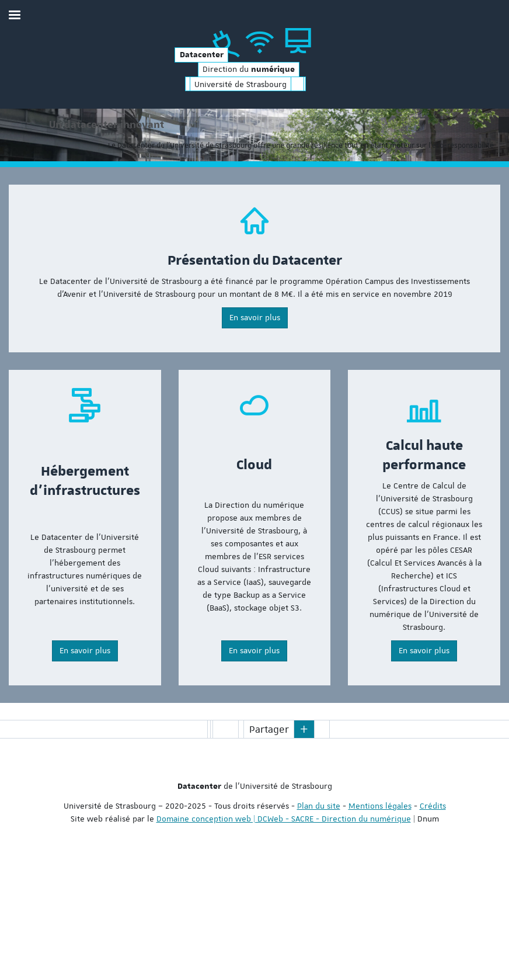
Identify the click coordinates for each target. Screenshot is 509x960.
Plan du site (318, 898)
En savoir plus (254, 410)
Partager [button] (269, 822)
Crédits (433, 898)
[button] (304, 822)
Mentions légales (380, 898)
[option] (254, 181)
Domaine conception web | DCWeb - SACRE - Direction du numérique (283, 911)
